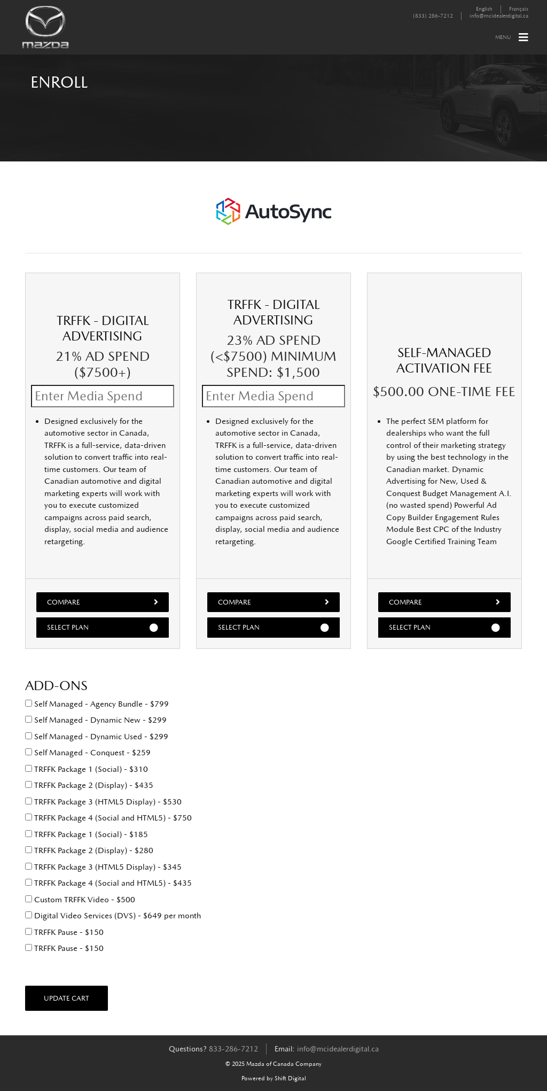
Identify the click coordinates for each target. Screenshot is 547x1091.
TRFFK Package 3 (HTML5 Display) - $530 (103, 802)
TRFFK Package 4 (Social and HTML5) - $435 (108, 883)
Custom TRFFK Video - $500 (80, 899)
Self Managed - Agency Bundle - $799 (97, 704)
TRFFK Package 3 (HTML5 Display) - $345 (103, 867)
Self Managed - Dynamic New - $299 (96, 720)
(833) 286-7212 (433, 16)
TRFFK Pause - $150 (64, 932)
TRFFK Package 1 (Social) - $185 (86, 834)
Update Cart (66, 998)
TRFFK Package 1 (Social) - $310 (86, 769)
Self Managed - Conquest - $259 (88, 752)
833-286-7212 (233, 1049)
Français (518, 9)
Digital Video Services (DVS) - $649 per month (113, 915)
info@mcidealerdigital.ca (499, 16)
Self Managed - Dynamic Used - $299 (96, 736)
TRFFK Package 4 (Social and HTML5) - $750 (108, 818)
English (484, 9)
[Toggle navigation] (523, 37)
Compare (102, 602)
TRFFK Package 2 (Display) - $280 (89, 850)
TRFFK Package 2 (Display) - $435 (89, 785)
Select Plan (102, 627)
